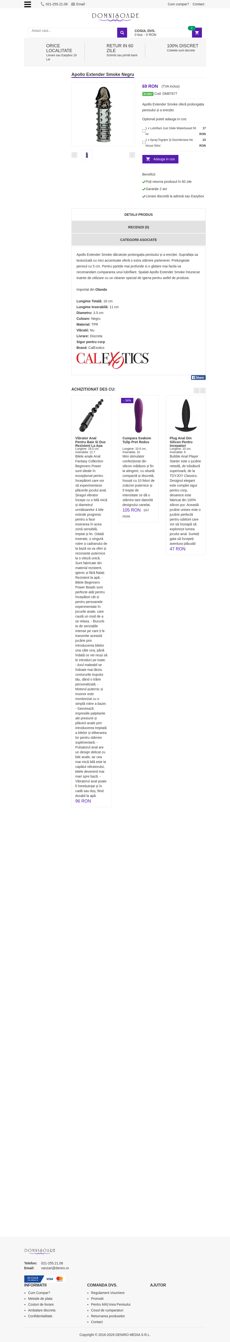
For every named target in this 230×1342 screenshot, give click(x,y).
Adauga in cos (164, 159)
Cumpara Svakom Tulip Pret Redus (137, 440)
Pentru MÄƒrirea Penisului (110, 1304)
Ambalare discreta (41, 1310)
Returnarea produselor (108, 1316)
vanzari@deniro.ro (55, 1268)
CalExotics (96, 348)
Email (78, 4)
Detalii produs (138, 215)
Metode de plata (40, 1299)
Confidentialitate (40, 1316)
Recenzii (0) (138, 227)
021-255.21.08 (54, 4)
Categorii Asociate (138, 240)
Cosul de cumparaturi (107, 1310)
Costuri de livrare (41, 1304)
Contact (198, 4)
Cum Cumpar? (39, 1293)
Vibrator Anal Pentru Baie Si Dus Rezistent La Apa (90, 442)
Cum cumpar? (178, 4)
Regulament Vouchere (108, 1293)
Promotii (97, 1299)
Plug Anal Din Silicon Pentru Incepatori (181, 442)
